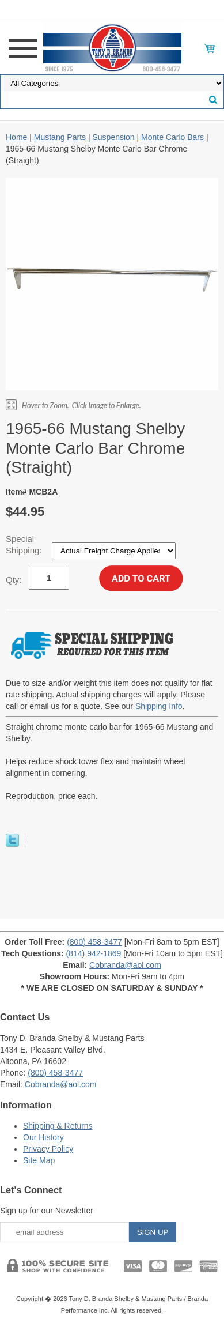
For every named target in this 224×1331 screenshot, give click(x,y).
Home (16, 137)
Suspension (113, 137)
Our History (43, 1137)
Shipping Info (159, 706)
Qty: (14, 580)
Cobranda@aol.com (125, 965)
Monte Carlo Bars (172, 137)
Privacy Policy (48, 1148)
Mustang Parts (60, 137)
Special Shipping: (25, 544)
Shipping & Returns (58, 1125)
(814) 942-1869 (94, 953)
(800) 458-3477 (94, 942)
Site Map (39, 1160)
